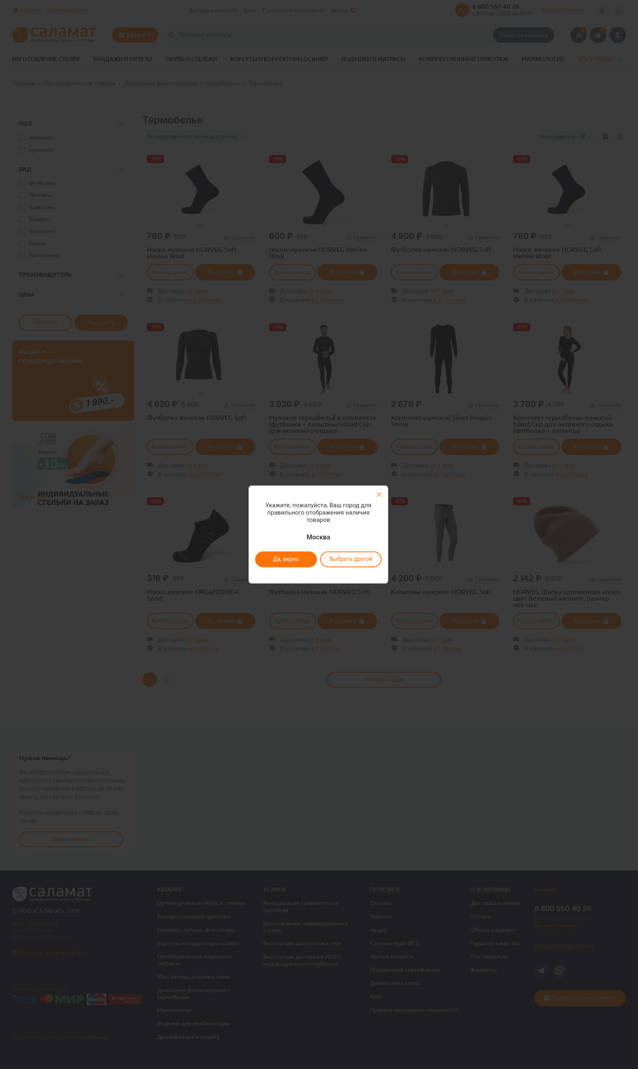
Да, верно (286, 559)
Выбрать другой (350, 559)
